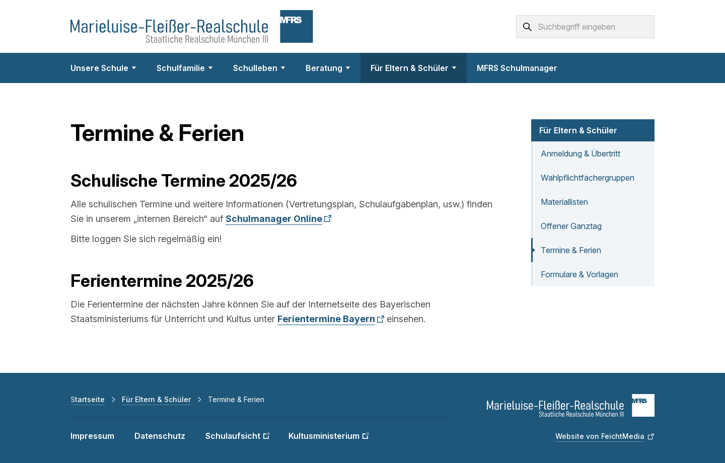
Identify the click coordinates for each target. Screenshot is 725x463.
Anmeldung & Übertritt (580, 153)
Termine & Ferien (571, 250)
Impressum (92, 436)
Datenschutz (159, 436)
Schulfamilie (185, 68)
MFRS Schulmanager (517, 68)
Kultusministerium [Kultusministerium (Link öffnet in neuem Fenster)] (323, 436)
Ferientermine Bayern (326, 319)
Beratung (328, 68)
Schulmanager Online (274, 218)
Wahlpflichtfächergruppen (587, 178)
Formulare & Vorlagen (579, 274)
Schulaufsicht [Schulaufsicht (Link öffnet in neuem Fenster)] (232, 436)
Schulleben (259, 68)
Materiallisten (564, 202)
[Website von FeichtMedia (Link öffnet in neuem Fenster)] (605, 436)
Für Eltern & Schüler (414, 68)
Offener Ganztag (571, 226)
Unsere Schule (103, 68)
